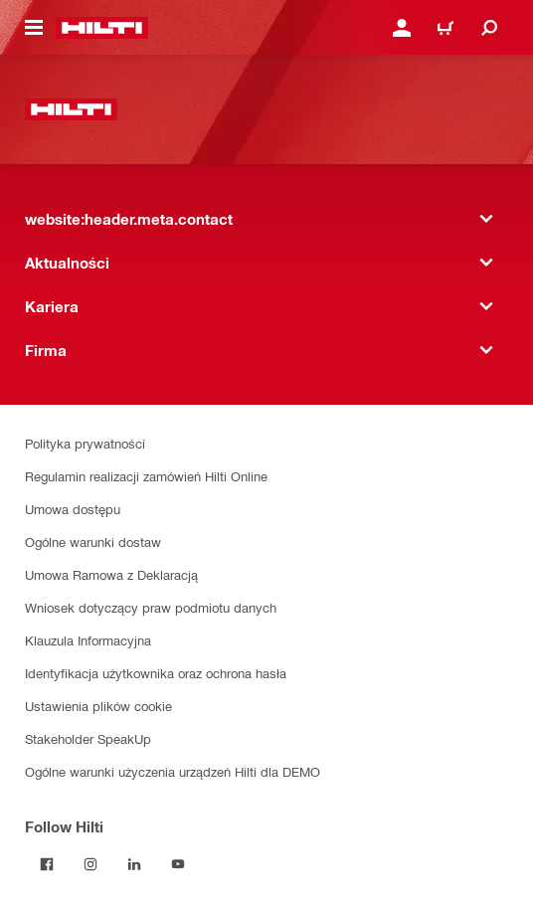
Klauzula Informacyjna (88, 640)
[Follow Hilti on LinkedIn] (134, 864)
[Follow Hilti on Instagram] (90, 864)
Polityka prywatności (85, 443)
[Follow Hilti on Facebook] (47, 864)
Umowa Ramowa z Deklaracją (111, 574)
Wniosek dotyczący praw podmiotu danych (150, 607)
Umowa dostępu (72, 508)
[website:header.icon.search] (489, 28)
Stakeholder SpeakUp (88, 738)
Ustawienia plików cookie (98, 705)
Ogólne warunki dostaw (93, 541)
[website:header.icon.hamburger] (34, 28)
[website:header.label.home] (102, 28)
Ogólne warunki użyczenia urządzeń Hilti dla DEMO (172, 771)
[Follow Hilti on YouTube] (178, 864)
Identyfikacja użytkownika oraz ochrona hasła (155, 672)
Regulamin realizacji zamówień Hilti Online (146, 475)
